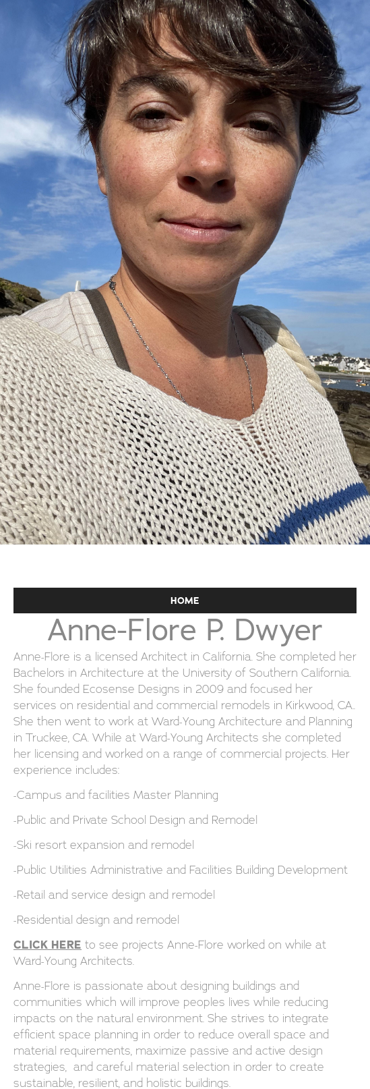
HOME (185, 600)
